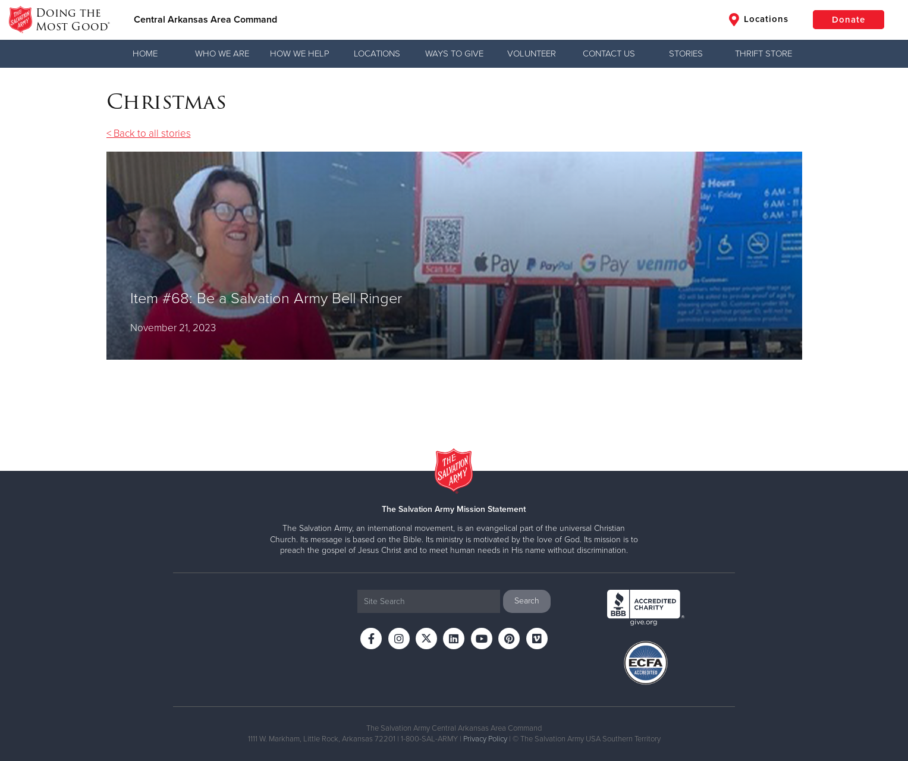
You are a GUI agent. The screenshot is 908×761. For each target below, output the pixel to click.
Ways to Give (454, 53)
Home (145, 53)
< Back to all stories (148, 133)
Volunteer (531, 53)
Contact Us (609, 53)
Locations (758, 19)
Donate (848, 19)
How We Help (299, 53)
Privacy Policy (485, 739)
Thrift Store (763, 53)
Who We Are (222, 53)
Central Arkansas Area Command (205, 20)
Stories (686, 53)
